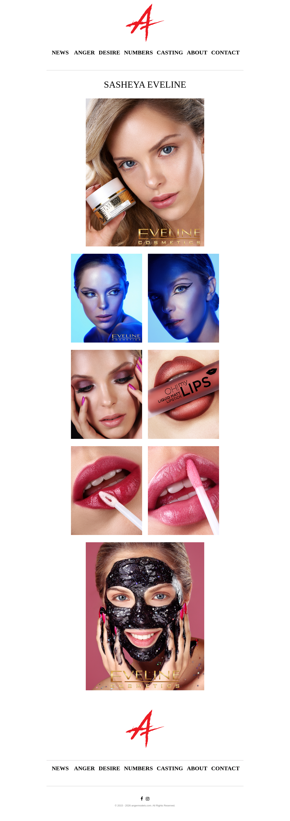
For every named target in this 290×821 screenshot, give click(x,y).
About (197, 52)
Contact (225, 52)
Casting (170, 52)
